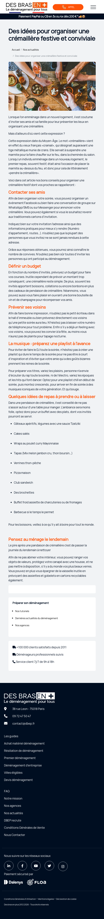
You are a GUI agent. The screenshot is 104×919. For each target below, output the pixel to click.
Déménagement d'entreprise (23, 765)
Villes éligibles (13, 773)
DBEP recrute (12, 820)
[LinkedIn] (9, 865)
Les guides (11, 736)
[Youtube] (36, 865)
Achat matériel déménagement (24, 743)
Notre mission (13, 798)
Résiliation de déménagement (23, 751)
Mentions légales (46, 899)
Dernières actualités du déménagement (36, 618)
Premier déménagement (20, 758)
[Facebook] (22, 865)
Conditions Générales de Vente (24, 828)
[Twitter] (49, 865)
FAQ (6, 791)
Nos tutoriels (22, 611)
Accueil (16, 49)
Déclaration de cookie (66, 899)
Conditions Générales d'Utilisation (20, 899)
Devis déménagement (18, 780)
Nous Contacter (14, 835)
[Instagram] (63, 866)
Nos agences (22, 625)
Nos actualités (31, 49)
